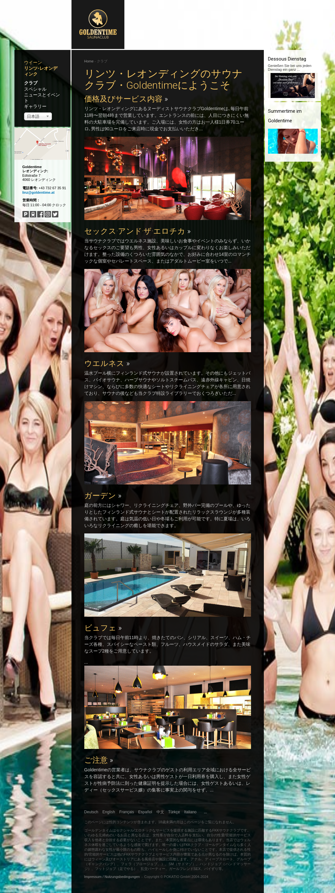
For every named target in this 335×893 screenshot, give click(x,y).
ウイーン (33, 62)
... (205, 812)
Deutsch (91, 812)
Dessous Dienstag (287, 59)
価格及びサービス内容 (126, 98)
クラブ (31, 82)
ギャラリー (35, 106)
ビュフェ (103, 627)
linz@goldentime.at (38, 192)
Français (126, 812)
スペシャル (35, 89)
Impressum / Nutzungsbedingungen (112, 877)
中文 (160, 812)
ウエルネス (107, 363)
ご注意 (98, 760)
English (109, 812)
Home (89, 61)
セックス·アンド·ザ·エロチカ (137, 231)
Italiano (190, 812)
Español (145, 812)
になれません (222, 822)
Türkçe (174, 812)
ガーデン (102, 495)
